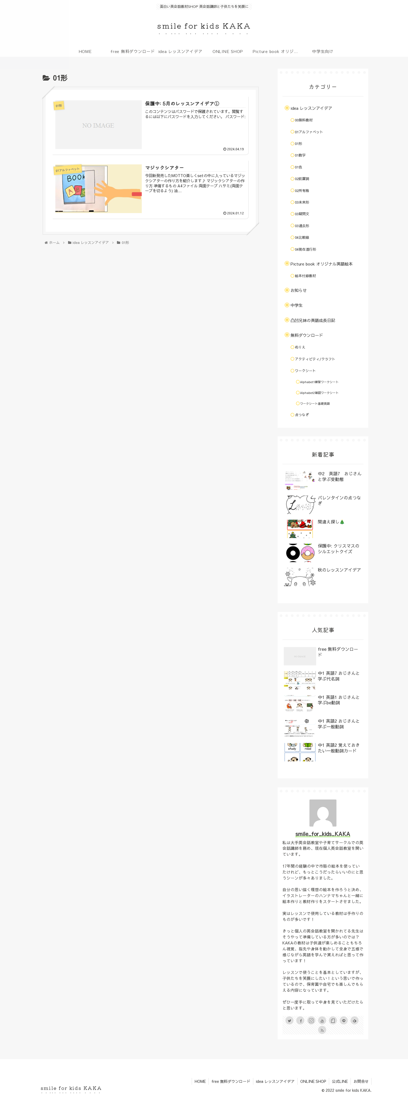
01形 (298, 143)
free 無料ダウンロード (230, 1081)
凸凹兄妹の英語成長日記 (313, 320)
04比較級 (302, 237)
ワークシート (305, 370)
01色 (298, 167)
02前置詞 (302, 178)
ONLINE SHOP (313, 1081)
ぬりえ (300, 347)
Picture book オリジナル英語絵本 (322, 264)
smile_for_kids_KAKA (322, 833)
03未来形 (302, 202)
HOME (200, 1081)
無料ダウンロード (307, 335)
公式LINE (340, 1081)
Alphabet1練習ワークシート (319, 382)
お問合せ (361, 1081)
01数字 (300, 155)
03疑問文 (302, 213)
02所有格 (302, 190)
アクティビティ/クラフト (315, 359)
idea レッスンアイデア (311, 108)
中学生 (297, 305)
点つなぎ (302, 414)
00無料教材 (304, 120)
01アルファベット (309, 132)
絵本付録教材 (305, 275)
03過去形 (302, 225)
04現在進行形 (305, 249)
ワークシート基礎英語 (315, 404)
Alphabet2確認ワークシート (319, 393)
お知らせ (299, 290)
